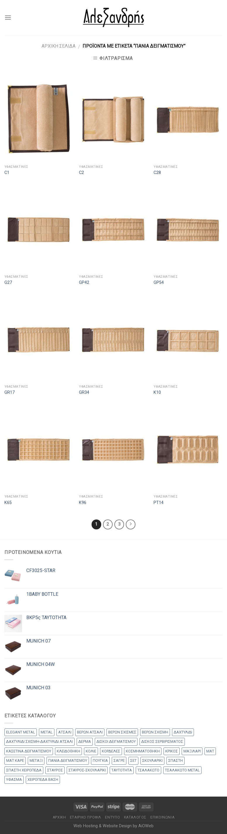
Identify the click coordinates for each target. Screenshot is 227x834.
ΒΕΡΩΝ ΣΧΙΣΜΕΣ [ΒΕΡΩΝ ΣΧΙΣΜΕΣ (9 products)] (122, 732)
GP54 (159, 282)
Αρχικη (59, 817)
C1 (6, 172)
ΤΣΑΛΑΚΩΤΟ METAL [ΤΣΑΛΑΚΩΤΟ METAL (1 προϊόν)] (182, 770)
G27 (8, 282)
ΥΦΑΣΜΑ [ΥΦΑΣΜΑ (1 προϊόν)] (14, 779)
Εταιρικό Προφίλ (85, 817)
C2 (81, 172)
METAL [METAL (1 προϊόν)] (47, 732)
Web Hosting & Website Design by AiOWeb (113, 825)
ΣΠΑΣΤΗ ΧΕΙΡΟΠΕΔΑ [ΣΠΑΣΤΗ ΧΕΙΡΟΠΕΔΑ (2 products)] (24, 770)
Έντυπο (112, 817)
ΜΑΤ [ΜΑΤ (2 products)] (210, 751)
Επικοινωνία (162, 817)
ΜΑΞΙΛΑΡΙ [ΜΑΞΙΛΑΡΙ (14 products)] (192, 751)
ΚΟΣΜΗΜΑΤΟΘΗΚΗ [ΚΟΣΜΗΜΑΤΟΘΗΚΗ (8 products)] (143, 751)
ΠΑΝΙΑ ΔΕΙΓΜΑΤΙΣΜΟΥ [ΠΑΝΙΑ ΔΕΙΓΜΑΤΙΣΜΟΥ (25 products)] (67, 760)
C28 (157, 172)
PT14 (159, 502)
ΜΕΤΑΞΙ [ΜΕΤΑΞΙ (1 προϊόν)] (36, 760)
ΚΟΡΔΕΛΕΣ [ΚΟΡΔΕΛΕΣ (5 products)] (111, 751)
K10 (157, 392)
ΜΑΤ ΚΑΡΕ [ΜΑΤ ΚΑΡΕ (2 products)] (15, 760)
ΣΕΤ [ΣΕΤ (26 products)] (133, 760)
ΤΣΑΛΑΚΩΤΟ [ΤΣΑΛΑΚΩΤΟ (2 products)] (148, 770)
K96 (82, 502)
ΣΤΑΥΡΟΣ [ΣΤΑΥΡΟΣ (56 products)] (55, 770)
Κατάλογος (135, 817)
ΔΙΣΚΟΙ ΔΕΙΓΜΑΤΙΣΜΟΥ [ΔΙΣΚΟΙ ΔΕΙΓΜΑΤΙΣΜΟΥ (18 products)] (116, 741)
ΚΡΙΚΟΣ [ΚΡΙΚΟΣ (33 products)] (171, 751)
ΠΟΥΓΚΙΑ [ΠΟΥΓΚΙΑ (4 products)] (100, 760)
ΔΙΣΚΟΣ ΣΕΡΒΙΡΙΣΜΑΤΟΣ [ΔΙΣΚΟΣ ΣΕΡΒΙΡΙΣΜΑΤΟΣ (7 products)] (162, 741)
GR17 (9, 392)
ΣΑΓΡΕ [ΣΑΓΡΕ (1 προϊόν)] (119, 760)
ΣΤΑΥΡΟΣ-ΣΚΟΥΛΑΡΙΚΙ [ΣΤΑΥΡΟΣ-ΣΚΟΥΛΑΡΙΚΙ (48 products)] (87, 770)
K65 (8, 502)
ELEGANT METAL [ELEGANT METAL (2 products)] (20, 732)
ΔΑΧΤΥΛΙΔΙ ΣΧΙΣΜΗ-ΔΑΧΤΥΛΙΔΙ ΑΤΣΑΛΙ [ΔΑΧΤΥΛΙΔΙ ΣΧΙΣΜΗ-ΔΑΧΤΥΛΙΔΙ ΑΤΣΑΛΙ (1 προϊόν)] (39, 741)
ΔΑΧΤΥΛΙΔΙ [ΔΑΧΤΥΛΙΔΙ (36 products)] (183, 732)
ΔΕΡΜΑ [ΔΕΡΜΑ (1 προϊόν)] (84, 741)
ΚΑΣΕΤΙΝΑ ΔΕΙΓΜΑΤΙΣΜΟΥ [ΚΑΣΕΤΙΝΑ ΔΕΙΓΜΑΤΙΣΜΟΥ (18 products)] (28, 751)
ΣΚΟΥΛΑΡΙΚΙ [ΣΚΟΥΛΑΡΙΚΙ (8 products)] (152, 760)
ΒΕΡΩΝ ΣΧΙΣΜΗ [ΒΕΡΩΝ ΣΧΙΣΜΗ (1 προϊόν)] (155, 732)
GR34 (84, 392)
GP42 (84, 282)
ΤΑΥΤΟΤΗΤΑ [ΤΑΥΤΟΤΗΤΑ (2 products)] (121, 770)
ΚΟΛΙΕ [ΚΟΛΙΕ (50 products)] (91, 751)
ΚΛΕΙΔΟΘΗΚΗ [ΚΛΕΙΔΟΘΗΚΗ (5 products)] (68, 751)
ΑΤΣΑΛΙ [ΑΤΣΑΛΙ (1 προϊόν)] (64, 732)
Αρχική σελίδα (58, 46)
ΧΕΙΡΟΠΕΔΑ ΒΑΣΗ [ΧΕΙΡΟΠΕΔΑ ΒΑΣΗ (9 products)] (42, 779)
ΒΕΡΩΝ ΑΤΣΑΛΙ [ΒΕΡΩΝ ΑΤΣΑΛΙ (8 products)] (90, 732)
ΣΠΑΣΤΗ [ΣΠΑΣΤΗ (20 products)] (175, 760)
